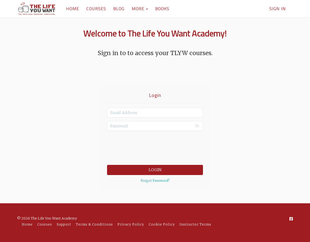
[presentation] (155, 143)
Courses (44, 224)
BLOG (117, 8)
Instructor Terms (195, 224)
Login (155, 169)
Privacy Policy (130, 224)
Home (27, 224)
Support (64, 224)
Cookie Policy (162, 224)
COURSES (95, 8)
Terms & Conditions (94, 224)
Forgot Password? (155, 181)
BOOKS (161, 8)
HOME (71, 8)
